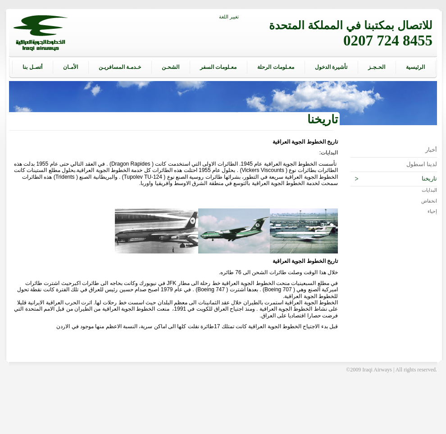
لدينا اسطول (421, 164)
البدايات (429, 190)
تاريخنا (396, 179)
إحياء (432, 211)
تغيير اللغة (229, 16)
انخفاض (429, 200)
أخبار (431, 150)
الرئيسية (415, 67)
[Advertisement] (223, 413)
